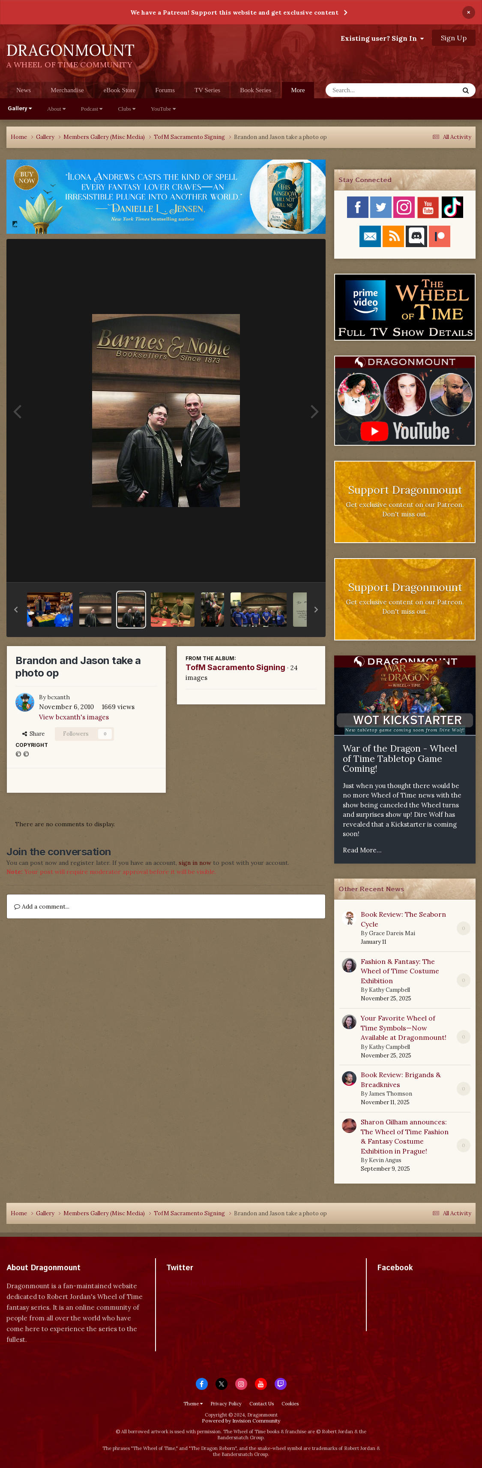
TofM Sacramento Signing (235, 667)
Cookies (290, 1404)
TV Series (207, 90)
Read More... (362, 850)
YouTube (163, 109)
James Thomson (390, 1093)
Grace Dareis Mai (392, 933)
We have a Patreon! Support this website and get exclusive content (234, 12)
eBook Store (120, 90)
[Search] (370, 90)
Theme (193, 1404)
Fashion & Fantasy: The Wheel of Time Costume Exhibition (400, 971)
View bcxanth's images (74, 717)
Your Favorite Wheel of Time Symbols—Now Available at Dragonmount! (403, 1028)
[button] (15, 609)
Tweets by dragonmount (204, 1283)
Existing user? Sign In (382, 38)
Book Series (255, 90)
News (23, 90)
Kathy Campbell (389, 990)
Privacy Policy (226, 1404)
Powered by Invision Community (241, 1420)
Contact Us (261, 1404)
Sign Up (454, 37)
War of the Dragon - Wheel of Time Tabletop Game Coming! (400, 758)
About (56, 109)
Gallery (20, 109)
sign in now (195, 863)
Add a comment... (41, 906)
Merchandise (67, 90)
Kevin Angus (385, 1160)
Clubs (126, 109)
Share (33, 733)
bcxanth (59, 697)
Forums (165, 90)
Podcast (92, 109)
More (298, 90)
